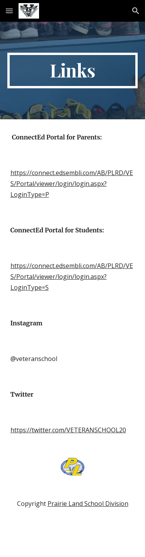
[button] (9, 10)
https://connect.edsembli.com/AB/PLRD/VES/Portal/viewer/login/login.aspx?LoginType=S (71, 276)
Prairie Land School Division (88, 503)
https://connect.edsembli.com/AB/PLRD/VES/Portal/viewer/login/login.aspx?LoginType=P (71, 183)
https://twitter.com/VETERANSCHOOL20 (68, 430)
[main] (72, 70)
